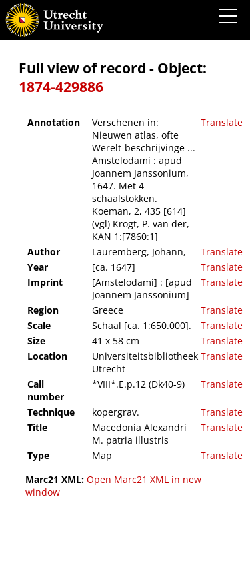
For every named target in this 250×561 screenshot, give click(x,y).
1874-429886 (61, 86)
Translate (222, 122)
